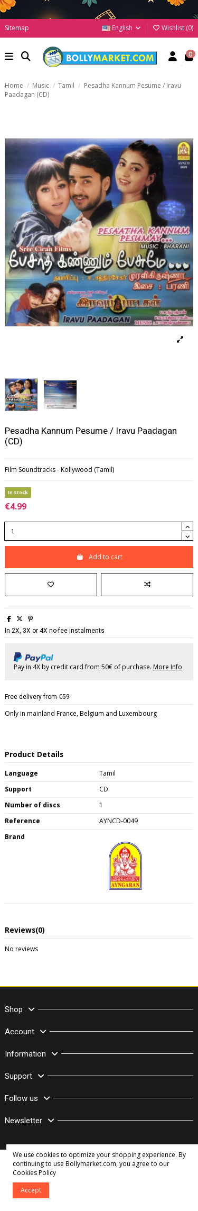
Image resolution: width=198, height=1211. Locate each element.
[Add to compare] (147, 584)
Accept (31, 1190)
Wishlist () (172, 27)
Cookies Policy (34, 1172)
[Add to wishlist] (51, 584)
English (122, 27)
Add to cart (99, 556)
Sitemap (17, 27)
